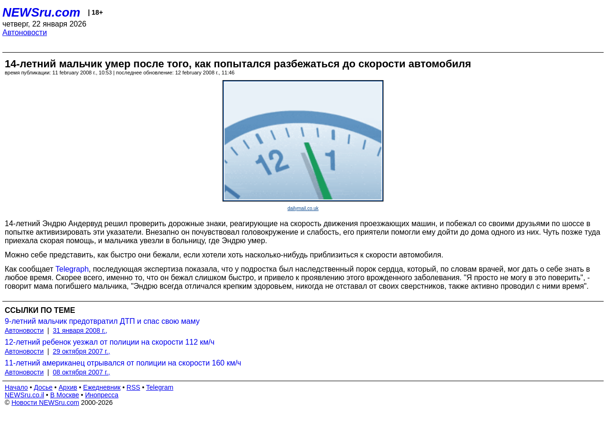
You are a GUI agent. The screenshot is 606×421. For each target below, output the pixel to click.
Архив (68, 387)
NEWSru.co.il (24, 395)
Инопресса (102, 395)
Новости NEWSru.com (45, 402)
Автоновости (24, 32)
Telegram (160, 387)
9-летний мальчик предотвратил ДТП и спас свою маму (102, 321)
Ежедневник (102, 387)
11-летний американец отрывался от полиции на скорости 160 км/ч (123, 363)
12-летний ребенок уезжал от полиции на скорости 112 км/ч (109, 342)
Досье (43, 387)
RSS (133, 387)
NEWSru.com (41, 12)
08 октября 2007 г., (81, 372)
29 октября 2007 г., (81, 351)
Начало (16, 387)
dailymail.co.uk (303, 208)
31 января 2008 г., (80, 330)
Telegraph (72, 269)
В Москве (64, 395)
